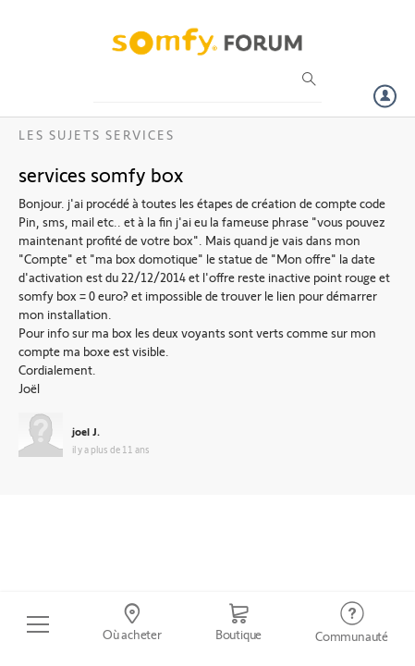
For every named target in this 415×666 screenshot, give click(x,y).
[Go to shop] (238, 624)
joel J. (86, 431)
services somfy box (100, 174)
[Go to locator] (132, 624)
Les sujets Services (96, 134)
